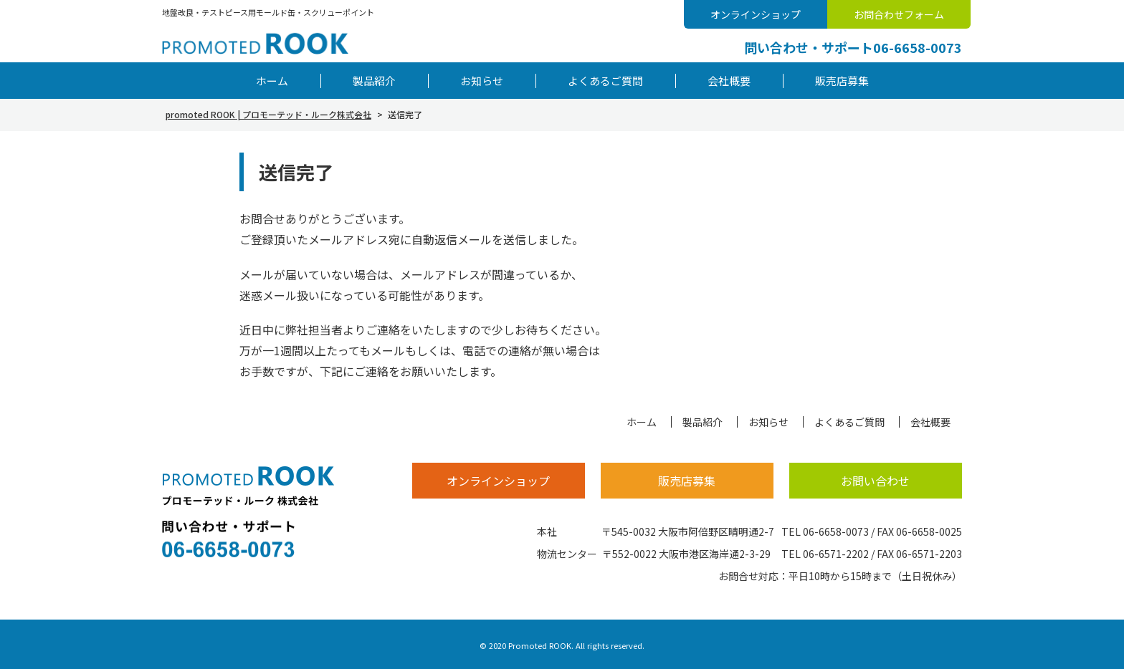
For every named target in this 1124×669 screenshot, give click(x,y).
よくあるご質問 (605, 80)
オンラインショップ (755, 14)
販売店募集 (842, 80)
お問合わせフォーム (899, 14)
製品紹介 (374, 80)
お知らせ (481, 80)
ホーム (272, 80)
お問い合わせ (875, 480)
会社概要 (729, 80)
